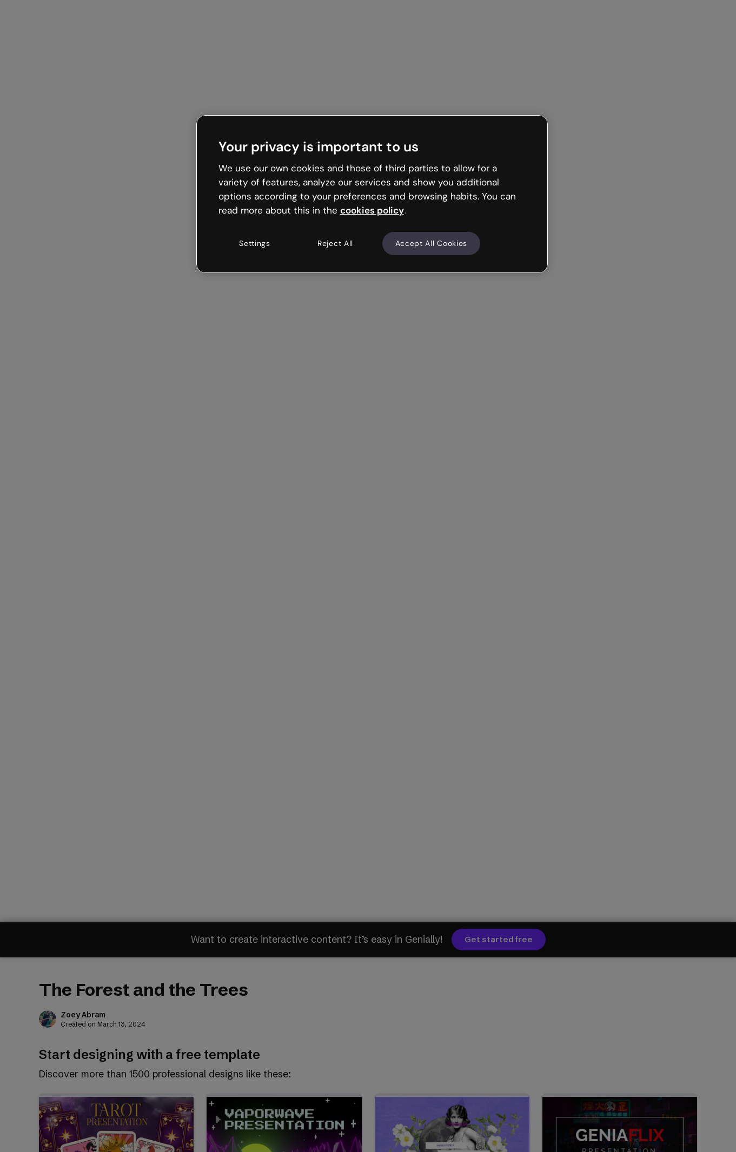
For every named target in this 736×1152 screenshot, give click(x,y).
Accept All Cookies (431, 243)
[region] (372, 194)
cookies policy (372, 210)
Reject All (335, 243)
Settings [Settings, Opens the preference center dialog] (254, 243)
